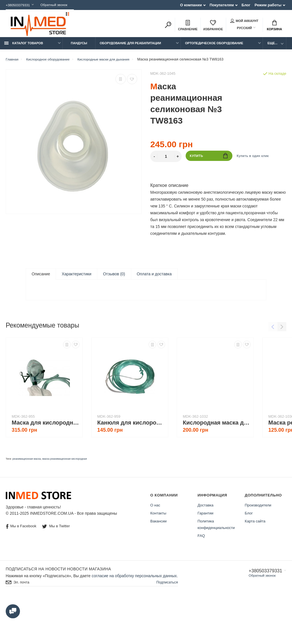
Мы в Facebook (21, 548)
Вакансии (158, 544)
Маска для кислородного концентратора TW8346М (46, 445)
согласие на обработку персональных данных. (135, 598)
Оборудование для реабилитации (130, 46)
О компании (191, 5)
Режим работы (268, 5)
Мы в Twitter (56, 548)
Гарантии (206, 536)
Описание (41, 277)
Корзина (274, 26)
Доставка (206, 528)
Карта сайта (255, 544)
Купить (209, 159)
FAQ (201, 558)
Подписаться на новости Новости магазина (58, 591)
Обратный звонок (59, 5)
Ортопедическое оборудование (214, 46)
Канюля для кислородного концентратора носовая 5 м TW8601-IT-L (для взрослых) (131, 445)
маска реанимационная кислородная (64, 481)
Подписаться (166, 605)
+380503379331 (19, 5)
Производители (258, 528)
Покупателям (222, 5)
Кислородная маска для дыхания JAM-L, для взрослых (217, 445)
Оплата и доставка (154, 277)
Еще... (272, 46)
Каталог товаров (23, 46)
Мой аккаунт (244, 21)
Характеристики (76, 277)
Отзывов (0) (114, 277)
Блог (246, 5)
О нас (155, 528)
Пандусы (79, 46)
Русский (241, 28)
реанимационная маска (27, 481)
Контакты (158, 536)
